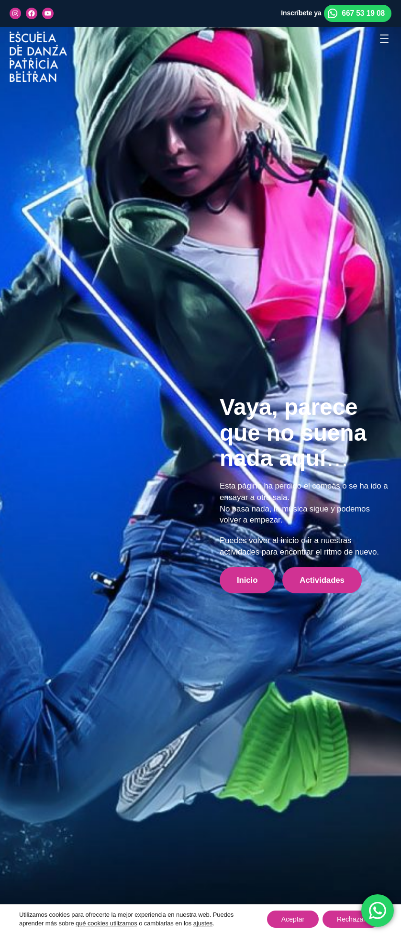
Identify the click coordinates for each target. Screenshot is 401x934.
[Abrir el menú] (384, 39)
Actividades (322, 580)
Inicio (247, 580)
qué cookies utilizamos (106, 923)
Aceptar (292, 919)
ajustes (203, 923)
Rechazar (351, 919)
